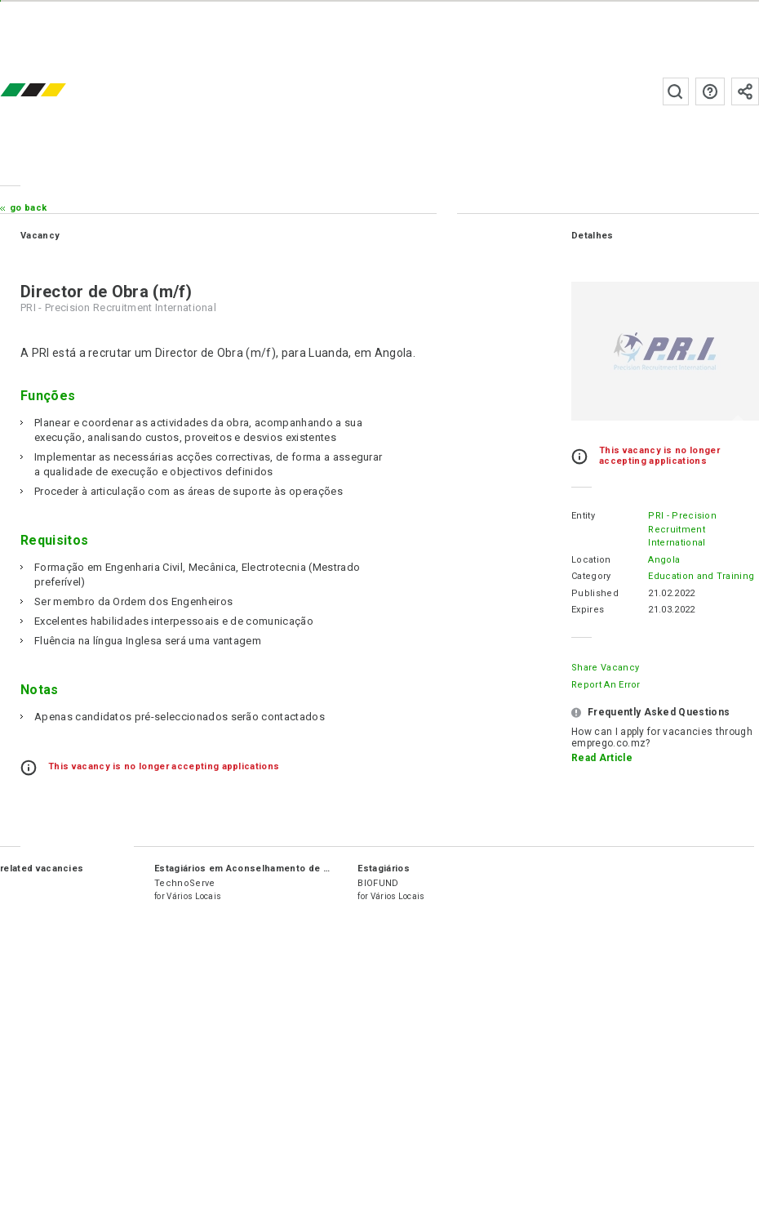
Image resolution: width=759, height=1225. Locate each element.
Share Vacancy (605, 667)
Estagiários (383, 868)
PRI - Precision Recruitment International (682, 529)
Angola (664, 560)
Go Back (28, 208)
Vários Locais (193, 896)
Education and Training (701, 576)
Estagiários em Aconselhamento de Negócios (261, 868)
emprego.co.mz (57, 91)
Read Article (601, 758)
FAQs (710, 91)
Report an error (606, 684)
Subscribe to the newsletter (745, 91)
